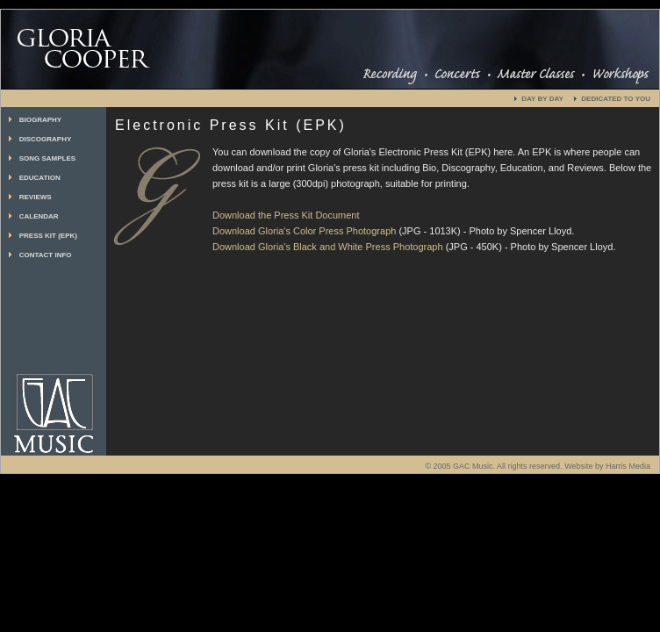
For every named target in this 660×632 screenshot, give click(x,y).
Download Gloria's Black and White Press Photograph (327, 246)
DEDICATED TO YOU (615, 99)
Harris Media (628, 466)
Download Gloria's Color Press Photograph (304, 231)
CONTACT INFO (45, 255)
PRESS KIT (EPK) (48, 236)
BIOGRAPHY (40, 120)
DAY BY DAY (542, 99)
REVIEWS (35, 197)
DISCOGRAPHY (45, 139)
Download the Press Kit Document (286, 215)
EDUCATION (40, 178)
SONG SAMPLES (47, 158)
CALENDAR (39, 216)
